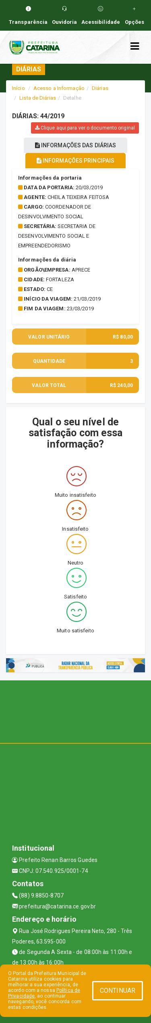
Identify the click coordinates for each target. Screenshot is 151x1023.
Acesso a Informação (59, 88)
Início (18, 88)
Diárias (100, 88)
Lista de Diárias (37, 98)
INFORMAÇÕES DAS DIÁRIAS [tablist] (75, 145)
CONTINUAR (117, 990)
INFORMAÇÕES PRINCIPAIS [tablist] (75, 160)
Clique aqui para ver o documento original (85, 128)
